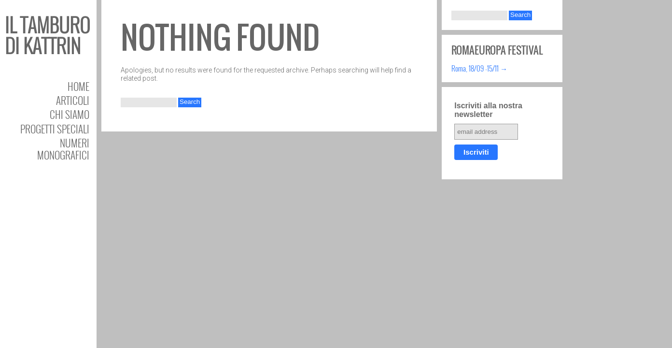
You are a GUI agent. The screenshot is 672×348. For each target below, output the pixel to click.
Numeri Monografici (63, 148)
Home (78, 86)
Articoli (72, 100)
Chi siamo (69, 114)
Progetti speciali (54, 128)
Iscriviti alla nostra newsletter (488, 110)
